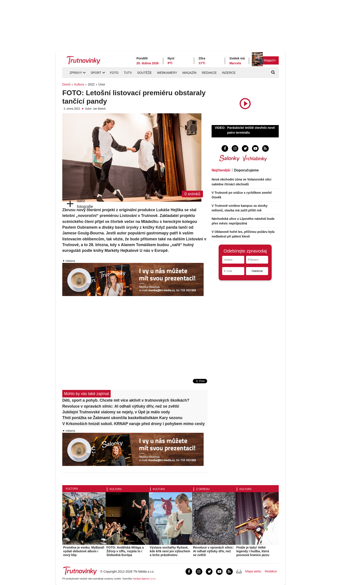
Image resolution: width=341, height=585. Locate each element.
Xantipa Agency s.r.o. (144, 578)
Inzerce (228, 72)
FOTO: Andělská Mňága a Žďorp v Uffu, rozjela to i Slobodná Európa (125, 551)
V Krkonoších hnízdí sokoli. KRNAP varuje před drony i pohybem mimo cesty (133, 424)
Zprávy (76, 72)
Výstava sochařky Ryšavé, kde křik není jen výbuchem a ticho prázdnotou (170, 551)
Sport (96, 72)
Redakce (209, 72)
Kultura (79, 84)
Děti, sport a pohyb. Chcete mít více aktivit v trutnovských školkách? (125, 400)
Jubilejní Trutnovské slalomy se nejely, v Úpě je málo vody (116, 412)
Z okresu (203, 489)
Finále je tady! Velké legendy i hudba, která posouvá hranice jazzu (252, 551)
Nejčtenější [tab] (221, 170)
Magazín (270, 60)
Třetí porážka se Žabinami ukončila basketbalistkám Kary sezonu (122, 418)
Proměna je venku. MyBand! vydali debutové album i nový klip (83, 551)
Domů (66, 84)
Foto (114, 72)
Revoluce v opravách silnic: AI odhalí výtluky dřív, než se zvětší (120, 406)
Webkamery (167, 72)
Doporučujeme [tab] (246, 170)
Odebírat (257, 271)
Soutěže (144, 72)
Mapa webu (253, 571)
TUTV (128, 72)
